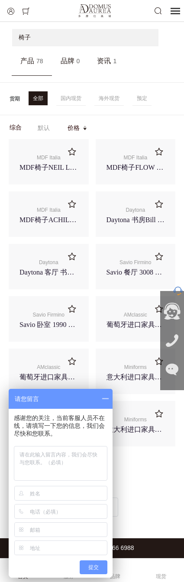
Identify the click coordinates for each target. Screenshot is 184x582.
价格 (78, 127)
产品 (31, 61)
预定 (142, 98)
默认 (44, 127)
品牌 (70, 61)
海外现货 (109, 98)
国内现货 (71, 98)
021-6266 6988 (113, 547)
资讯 (106, 61)
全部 (38, 98)
